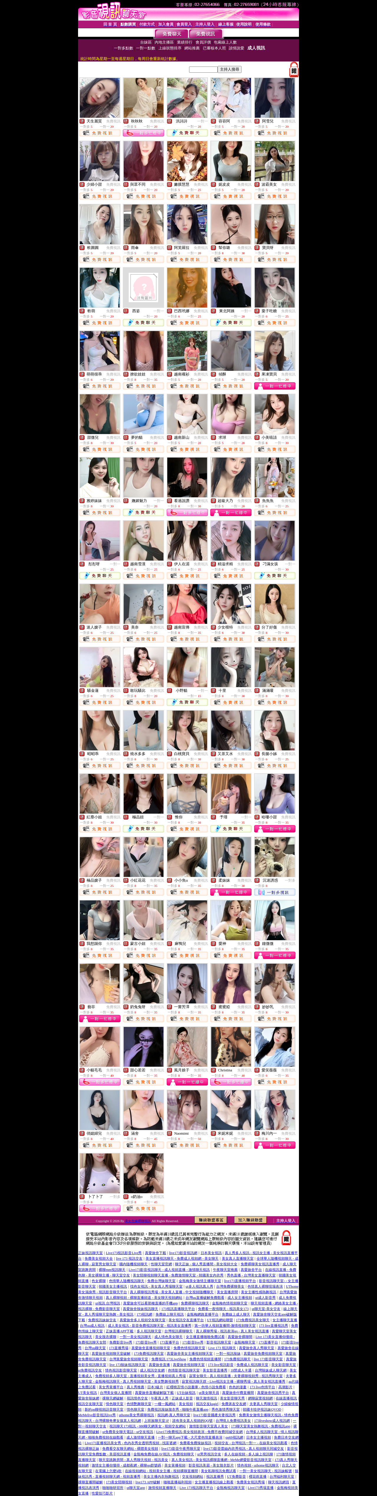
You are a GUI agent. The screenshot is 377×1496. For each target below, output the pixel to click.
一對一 (202, 121)
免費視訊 (113, 121)
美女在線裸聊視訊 (138, 1221)
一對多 (290, 880)
